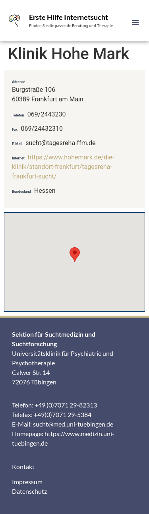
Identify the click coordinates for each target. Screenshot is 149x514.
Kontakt (23, 466)
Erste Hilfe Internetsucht (68, 17)
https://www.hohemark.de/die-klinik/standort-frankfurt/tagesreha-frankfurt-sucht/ (63, 166)
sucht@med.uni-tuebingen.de (73, 424)
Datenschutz (29, 491)
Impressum (27, 481)
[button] (135, 22)
